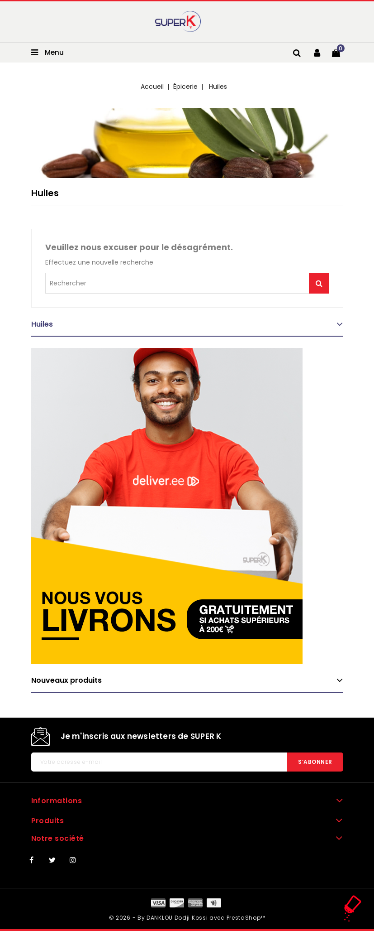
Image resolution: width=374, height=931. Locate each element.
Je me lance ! (319, 283)
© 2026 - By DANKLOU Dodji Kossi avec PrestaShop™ (187, 917)
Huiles (42, 324)
